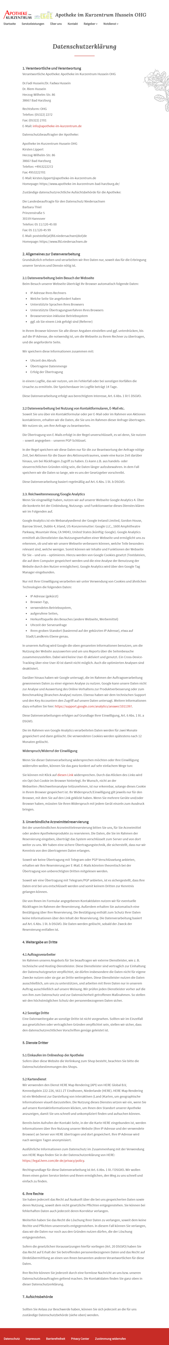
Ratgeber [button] (90, 24)
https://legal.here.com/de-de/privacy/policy (53, 1161)
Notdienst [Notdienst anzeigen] (110, 24)
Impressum (33, 1339)
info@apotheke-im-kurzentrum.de (57, 126)
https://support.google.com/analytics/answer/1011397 (93, 706)
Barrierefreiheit (55, 1339)
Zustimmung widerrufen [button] (110, 1339)
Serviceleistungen (33, 24)
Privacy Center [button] (80, 1339)
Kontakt (73, 24)
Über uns (56, 24)
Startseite (9, 24)
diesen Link (65, 775)
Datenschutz (12, 1339)
